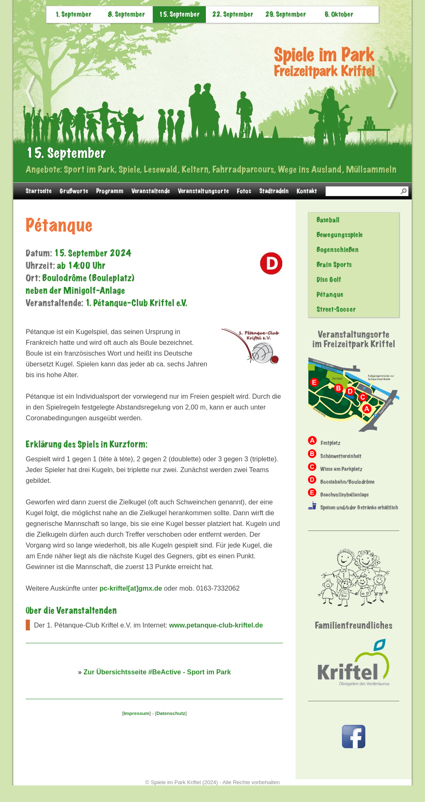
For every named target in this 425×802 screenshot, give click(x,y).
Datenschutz (171, 713)
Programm (109, 191)
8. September (126, 14)
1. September (73, 14)
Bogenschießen (338, 250)
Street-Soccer (336, 309)
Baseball (328, 220)
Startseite (38, 191)
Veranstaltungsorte (203, 191)
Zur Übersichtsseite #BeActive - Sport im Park (157, 672)
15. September (179, 14)
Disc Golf (329, 279)
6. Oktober (339, 14)
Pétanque (330, 294)
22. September (232, 14)
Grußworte (74, 191)
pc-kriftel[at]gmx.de (131, 588)
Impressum (136, 713)
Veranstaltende (151, 191)
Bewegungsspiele (340, 235)
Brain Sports (334, 265)
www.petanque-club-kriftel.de (216, 625)
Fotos (244, 191)
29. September (285, 14)
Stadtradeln (273, 191)
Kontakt (307, 191)
